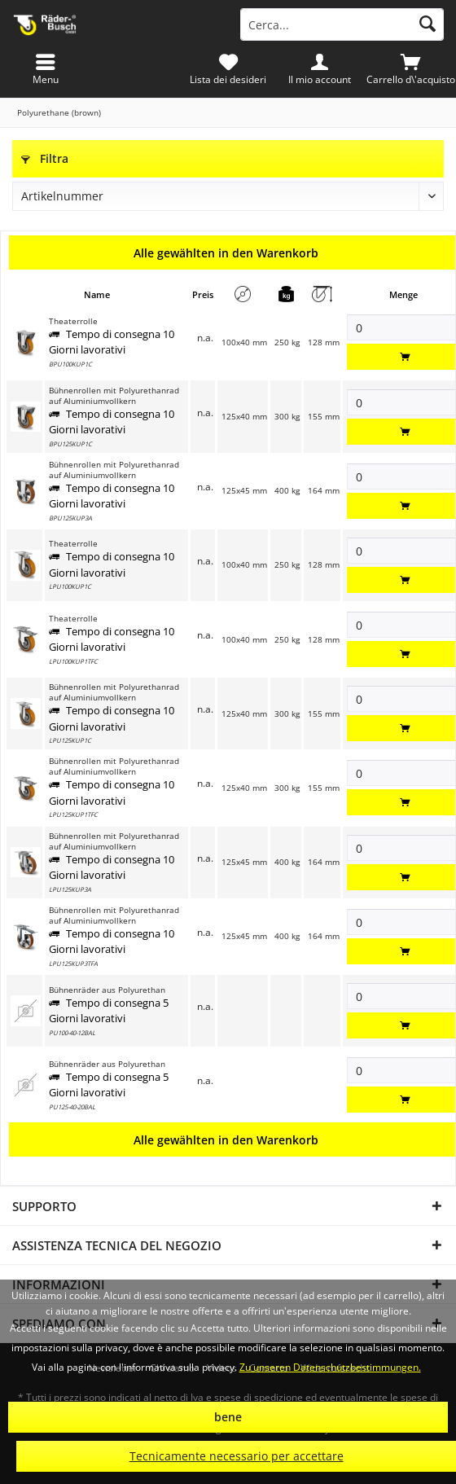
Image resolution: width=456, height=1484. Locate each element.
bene (228, 1417)
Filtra (44, 158)
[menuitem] (410, 69)
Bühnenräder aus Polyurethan (107, 990)
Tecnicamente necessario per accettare (236, 1456)
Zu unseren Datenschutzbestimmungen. (330, 1367)
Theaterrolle (73, 321)
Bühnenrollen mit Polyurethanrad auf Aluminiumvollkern (114, 395)
